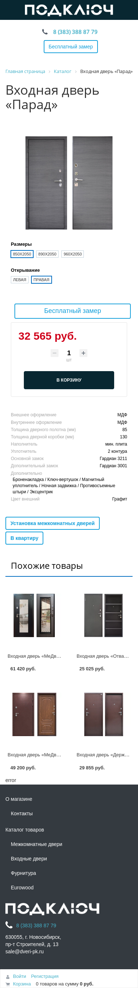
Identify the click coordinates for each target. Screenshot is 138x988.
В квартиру (24, 538)
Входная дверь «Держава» (106, 754)
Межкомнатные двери (36, 844)
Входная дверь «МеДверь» (37, 754)
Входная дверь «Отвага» (104, 656)
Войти (19, 976)
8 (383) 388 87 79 (75, 31)
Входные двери (29, 859)
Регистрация (45, 976)
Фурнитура (23, 873)
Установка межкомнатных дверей (52, 523)
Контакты (22, 813)
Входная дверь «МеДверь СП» (41, 656)
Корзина (22, 984)
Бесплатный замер (71, 47)
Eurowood (22, 887)
